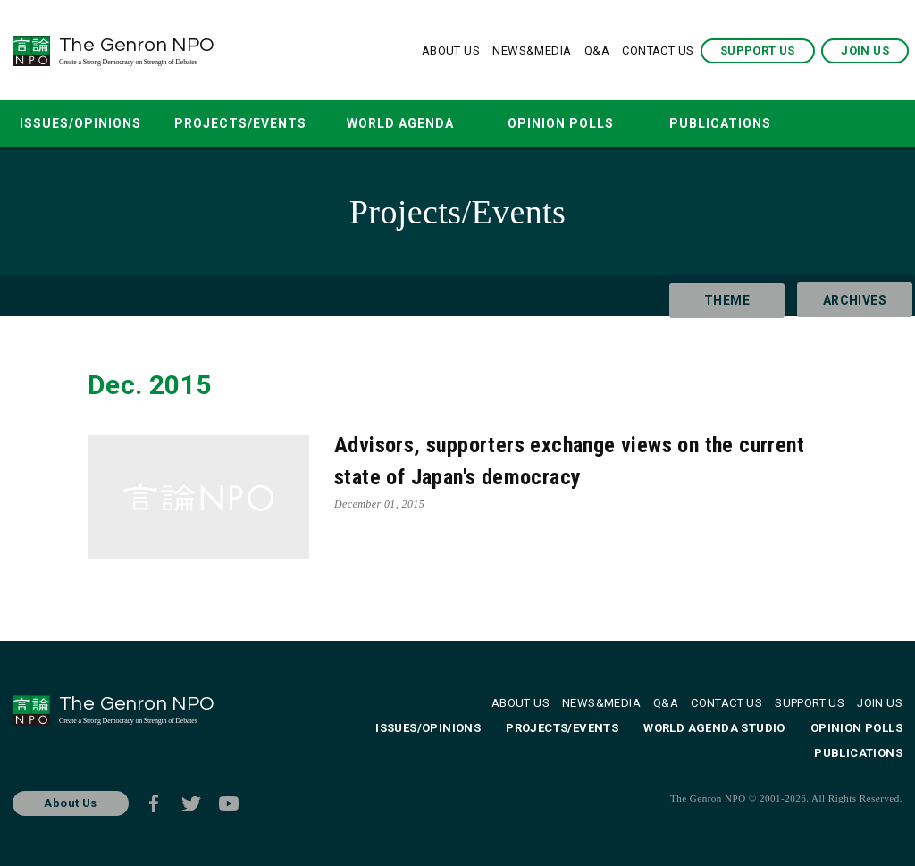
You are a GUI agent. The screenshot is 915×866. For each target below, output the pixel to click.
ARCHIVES (845, 296)
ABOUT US (451, 50)
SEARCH (829, 123)
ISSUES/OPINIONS (80, 123)
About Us (70, 803)
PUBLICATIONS (720, 123)
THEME (717, 296)
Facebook (153, 803)
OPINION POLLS (561, 123)
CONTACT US (657, 50)
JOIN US (865, 50)
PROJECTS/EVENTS (240, 123)
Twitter (191, 803)
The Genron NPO (185, 50)
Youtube (228, 803)
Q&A (596, 50)
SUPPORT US (757, 50)
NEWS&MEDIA (531, 50)
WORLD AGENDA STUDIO (400, 131)
